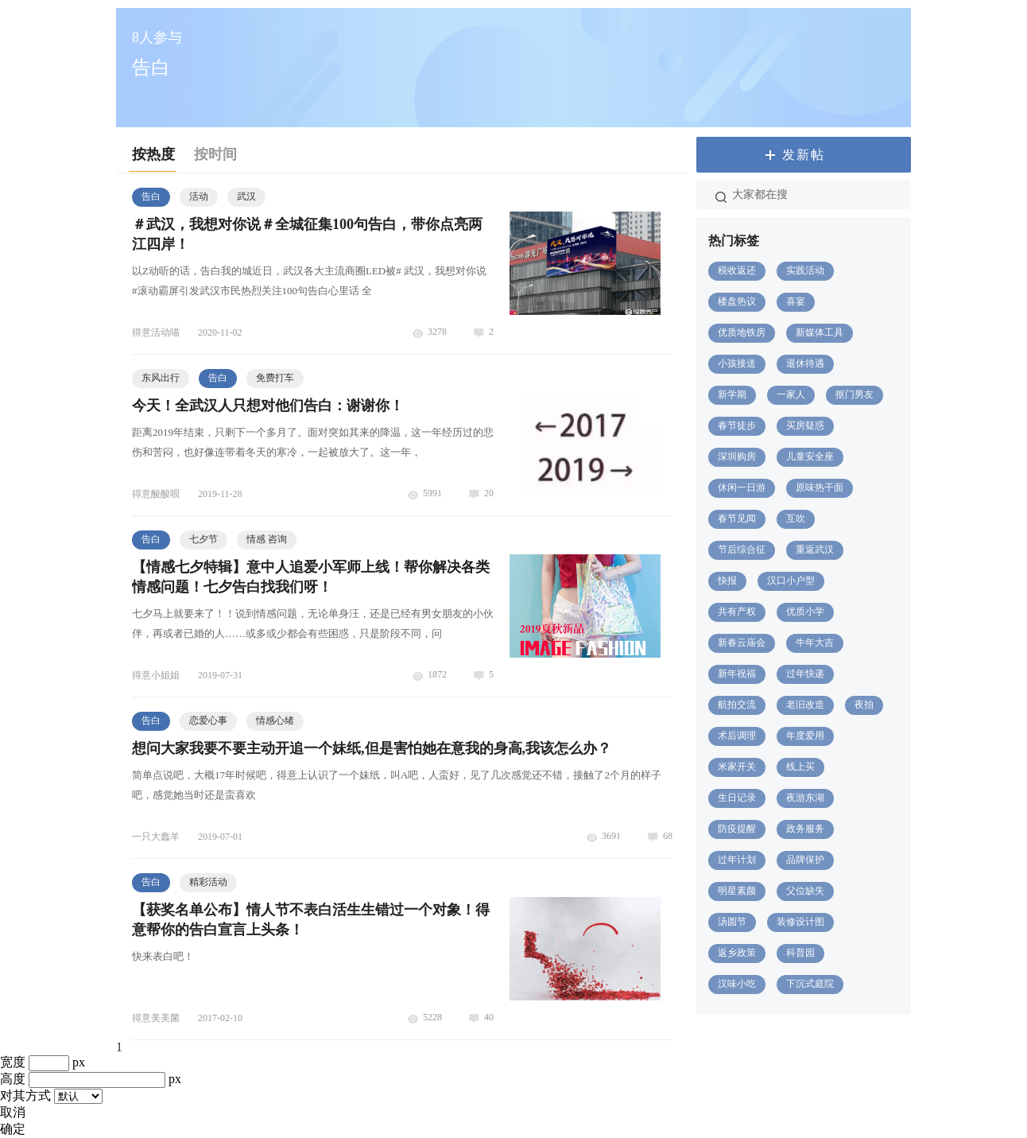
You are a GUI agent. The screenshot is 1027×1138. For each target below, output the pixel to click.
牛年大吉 (815, 642)
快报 (727, 580)
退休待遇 (805, 363)
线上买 (800, 766)
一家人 (791, 394)
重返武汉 (815, 549)
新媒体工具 (819, 332)
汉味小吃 (737, 983)
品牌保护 (805, 859)
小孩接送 (737, 363)
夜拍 (864, 704)
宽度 (12, 1062)
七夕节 (203, 539)
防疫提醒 (737, 828)
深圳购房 (737, 456)
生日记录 (737, 797)
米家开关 (737, 766)
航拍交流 (737, 704)
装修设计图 (800, 921)
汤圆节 (732, 921)
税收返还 (737, 270)
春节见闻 (737, 518)
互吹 (795, 518)
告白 (151, 196)
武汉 (246, 196)
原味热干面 (819, 487)
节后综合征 (741, 549)
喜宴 (795, 301)
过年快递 (805, 673)
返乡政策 (737, 952)
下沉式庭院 (810, 983)
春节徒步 (737, 425)
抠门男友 (854, 394)
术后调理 (737, 735)
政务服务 (805, 828)
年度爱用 (805, 735)
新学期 (732, 394)
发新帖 (803, 154)
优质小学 (805, 611)
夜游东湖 (805, 797)
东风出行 (160, 377)
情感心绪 (275, 720)
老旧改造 (805, 704)
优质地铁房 (741, 332)
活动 (198, 196)
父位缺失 (805, 890)
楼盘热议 (737, 301)
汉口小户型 (791, 580)
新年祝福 (737, 673)
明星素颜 (737, 890)
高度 (12, 1079)
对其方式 (25, 1095)
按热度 (153, 154)
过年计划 (737, 859)
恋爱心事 (208, 720)
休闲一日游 (741, 487)
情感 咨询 (266, 539)
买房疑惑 (805, 425)
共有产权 (737, 611)
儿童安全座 (810, 456)
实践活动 (805, 270)
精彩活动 (208, 881)
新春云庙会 (741, 642)
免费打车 (275, 377)
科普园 (800, 952)
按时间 (215, 154)
